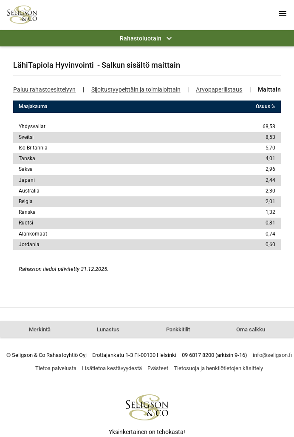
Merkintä (40, 329)
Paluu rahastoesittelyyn (44, 89)
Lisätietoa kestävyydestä (112, 368)
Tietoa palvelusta (55, 368)
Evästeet (157, 368)
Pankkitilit (178, 329)
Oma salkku (250, 329)
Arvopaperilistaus (219, 89)
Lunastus (108, 329)
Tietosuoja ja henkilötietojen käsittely (218, 368)
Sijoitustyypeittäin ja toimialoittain (136, 89)
